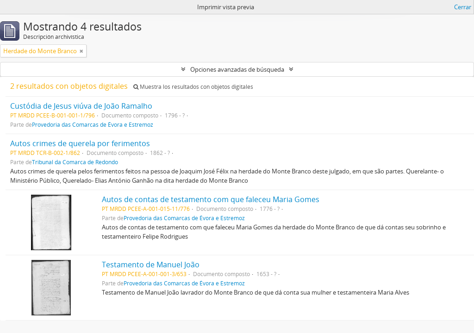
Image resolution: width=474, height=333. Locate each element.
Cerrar (462, 7)
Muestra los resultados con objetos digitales (193, 87)
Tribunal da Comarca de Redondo (75, 162)
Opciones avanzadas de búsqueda (237, 69)
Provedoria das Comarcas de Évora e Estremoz (92, 124)
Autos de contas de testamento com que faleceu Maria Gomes (210, 199)
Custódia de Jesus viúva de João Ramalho (81, 106)
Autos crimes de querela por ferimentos (80, 143)
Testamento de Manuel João (151, 264)
